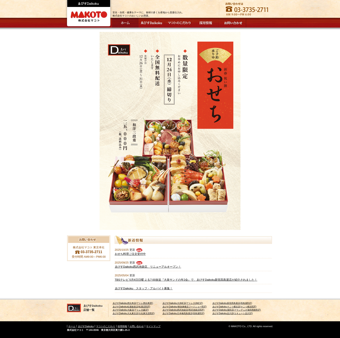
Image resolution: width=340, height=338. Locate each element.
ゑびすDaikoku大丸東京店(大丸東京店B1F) (134, 313)
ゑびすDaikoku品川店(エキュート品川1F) (232, 313)
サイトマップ (153, 326)
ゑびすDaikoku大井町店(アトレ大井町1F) (182, 303)
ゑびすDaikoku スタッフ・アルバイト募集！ (144, 288)
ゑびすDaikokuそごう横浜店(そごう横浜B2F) (234, 306)
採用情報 (122, 326)
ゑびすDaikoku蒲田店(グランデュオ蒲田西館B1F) (236, 310)
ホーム (71, 326)
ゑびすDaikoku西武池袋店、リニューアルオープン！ (148, 266)
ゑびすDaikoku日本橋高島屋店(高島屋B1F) (183, 313)
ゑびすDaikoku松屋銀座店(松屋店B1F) (131, 306)
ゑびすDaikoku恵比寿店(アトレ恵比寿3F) (133, 303)
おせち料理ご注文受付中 (130, 254)
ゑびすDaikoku (86, 326)
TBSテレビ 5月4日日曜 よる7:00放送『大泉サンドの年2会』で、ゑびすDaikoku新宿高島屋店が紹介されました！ (186, 279)
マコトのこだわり (105, 326)
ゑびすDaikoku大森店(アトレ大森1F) (131, 310)
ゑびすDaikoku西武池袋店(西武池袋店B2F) (183, 310)
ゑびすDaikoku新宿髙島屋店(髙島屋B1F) (232, 303)
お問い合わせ (136, 326)
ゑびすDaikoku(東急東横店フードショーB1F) (184, 306)
